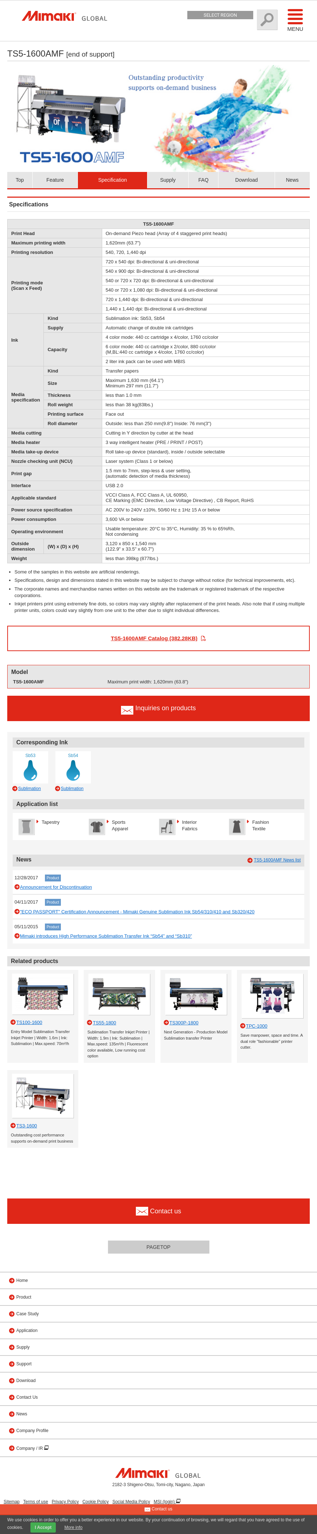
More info (73, 1527)
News (292, 180)
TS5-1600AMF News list (277, 860)
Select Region (220, 15)
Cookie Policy (95, 1501)
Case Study (27, 1313)
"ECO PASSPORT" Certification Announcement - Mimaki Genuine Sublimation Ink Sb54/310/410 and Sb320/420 (137, 911)
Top (20, 180)
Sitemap (12, 1501)
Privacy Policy (65, 1501)
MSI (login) (165, 1501)
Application (27, 1330)
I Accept (43, 1527)
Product (53, 878)
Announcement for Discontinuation (56, 887)
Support (24, 1363)
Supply (168, 180)
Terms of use (35, 1501)
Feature (55, 180)
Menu (295, 20)
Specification (112, 180)
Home (22, 1280)
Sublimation (29, 788)
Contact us (158, 1509)
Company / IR (30, 1448)
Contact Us (27, 1397)
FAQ (204, 180)
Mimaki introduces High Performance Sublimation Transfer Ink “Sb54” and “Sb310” (106, 936)
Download (246, 180)
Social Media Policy (131, 1501)
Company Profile (32, 1430)
